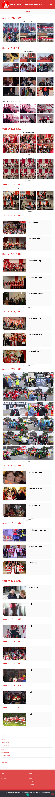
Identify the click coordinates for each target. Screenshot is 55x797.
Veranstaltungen (5, 752)
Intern (30, 778)
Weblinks (4, 762)
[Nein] (52, 794)
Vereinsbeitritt (5, 742)
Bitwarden (32, 784)
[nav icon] (51, 4)
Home (2, 773)
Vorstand (3, 735)
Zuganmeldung (6, 755)
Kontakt (3, 759)
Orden (3, 739)
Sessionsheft (5, 745)
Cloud (31, 781)
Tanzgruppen (4, 749)
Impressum (4, 778)
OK (28, 794)
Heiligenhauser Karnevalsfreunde (26, 4)
